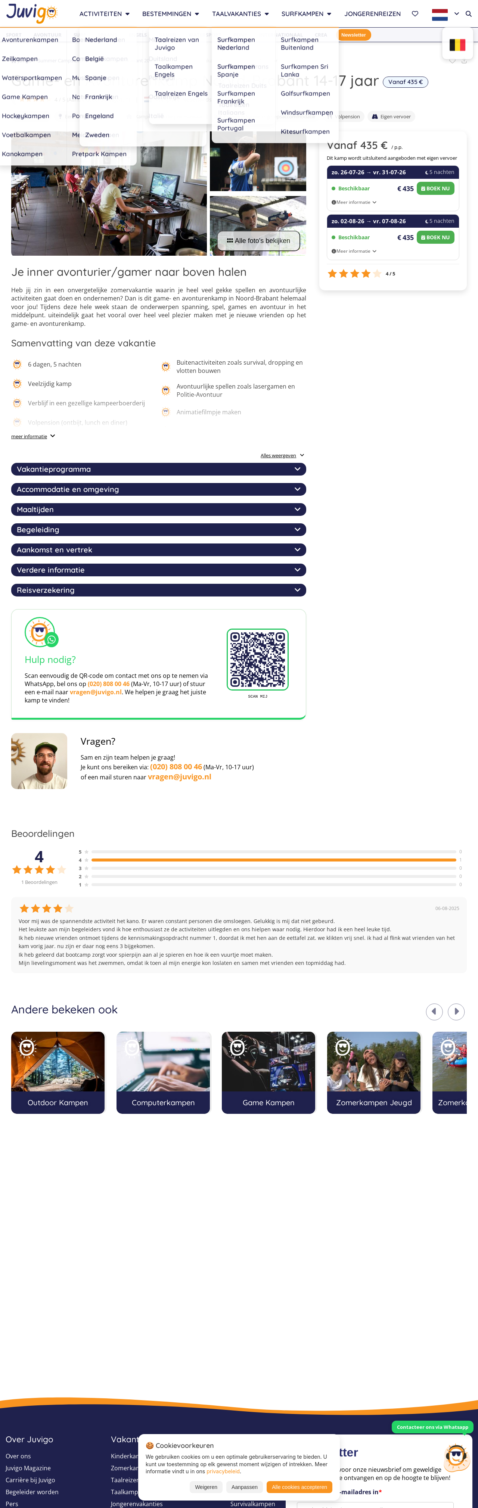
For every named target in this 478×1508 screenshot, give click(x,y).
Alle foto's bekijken (259, 240)
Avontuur (48, 34)
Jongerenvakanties (137, 1504)
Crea (321, 34)
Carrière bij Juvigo (30, 1480)
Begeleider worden (32, 1492)
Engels (138, 34)
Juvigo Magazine (28, 1468)
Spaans (107, 34)
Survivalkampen (252, 1504)
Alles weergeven (282, 455)
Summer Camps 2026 (61, 60)
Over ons (18, 1456)
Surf (80, 34)
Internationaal (281, 34)
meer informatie (29, 436)
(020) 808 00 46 (109, 684)
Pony (240, 34)
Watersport (205, 34)
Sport (14, 34)
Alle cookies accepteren (299, 1487)
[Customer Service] (457, 1456)
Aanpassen (245, 1487)
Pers (12, 1504)
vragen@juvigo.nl (96, 692)
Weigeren (206, 1487)
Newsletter (353, 35)
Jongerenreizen (372, 14)
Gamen (168, 34)
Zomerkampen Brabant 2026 (123, 60)
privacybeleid (223, 1471)
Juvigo (21, 60)
